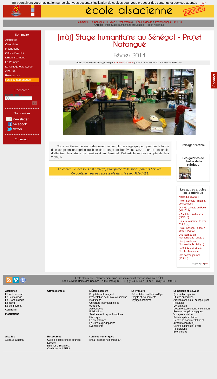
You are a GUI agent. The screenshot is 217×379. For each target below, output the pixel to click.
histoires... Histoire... (58, 345)
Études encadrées (183, 297)
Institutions (95, 300)
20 (206, 264)
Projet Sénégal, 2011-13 (168, 22)
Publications (96, 311)
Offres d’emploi (14, 53)
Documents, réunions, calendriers (191, 308)
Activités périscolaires (185, 317)
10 (203, 264)
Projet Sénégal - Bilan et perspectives (192, 202)
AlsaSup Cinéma (14, 339)
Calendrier (11, 44)
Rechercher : (13, 94)
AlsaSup (10, 70)
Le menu (10, 302)
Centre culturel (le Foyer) (187, 325)
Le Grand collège (14, 300)
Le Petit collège (13, 297)
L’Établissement (15, 57)
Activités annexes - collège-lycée (191, 300)
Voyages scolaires (141, 300)
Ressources (12, 75)
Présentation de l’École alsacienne (108, 297)
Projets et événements (143, 297)
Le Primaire (12, 62)
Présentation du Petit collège (147, 294)
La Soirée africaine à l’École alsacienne (190, 250)
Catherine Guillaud (123, 62)
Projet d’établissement (101, 294)
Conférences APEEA (58, 348)
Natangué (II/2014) (189, 196)
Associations (96, 308)
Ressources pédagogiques (188, 311)
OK (204, 2)
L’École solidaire (143, 22)
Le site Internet (13, 305)
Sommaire (82, 22)
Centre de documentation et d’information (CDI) (188, 321)
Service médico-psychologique (106, 314)
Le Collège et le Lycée (103, 22)
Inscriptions (12, 48)
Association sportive (184, 294)
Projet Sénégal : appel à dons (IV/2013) (192, 229)
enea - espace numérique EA (105, 339)
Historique (94, 317)
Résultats (178, 302)
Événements (125, 22)
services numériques (18, 79)
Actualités (11, 39)
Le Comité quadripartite (102, 323)
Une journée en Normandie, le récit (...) (191, 236)
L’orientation (180, 305)
